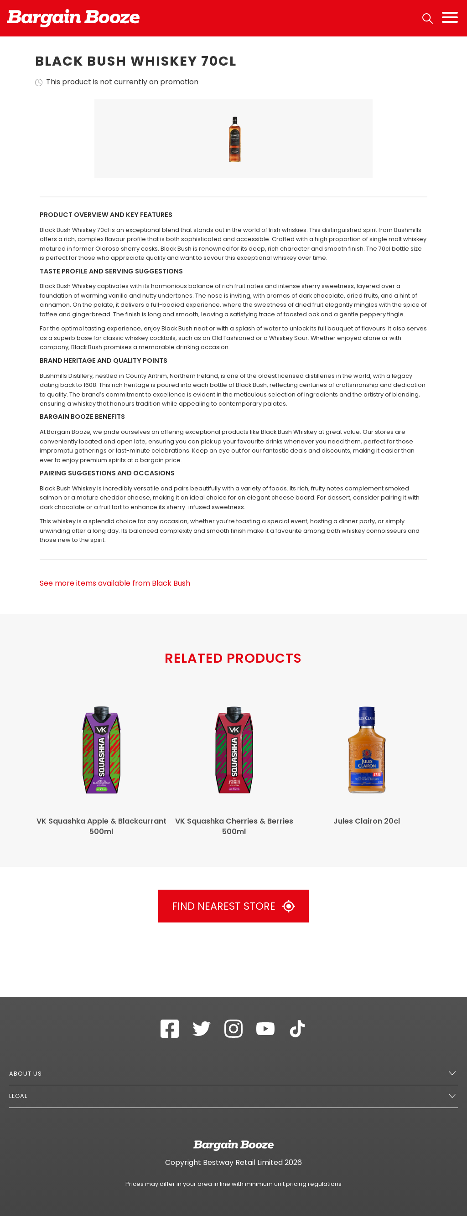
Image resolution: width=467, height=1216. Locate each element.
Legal (18, 1096)
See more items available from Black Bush (115, 634)
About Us (25, 1073)
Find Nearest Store (233, 957)
